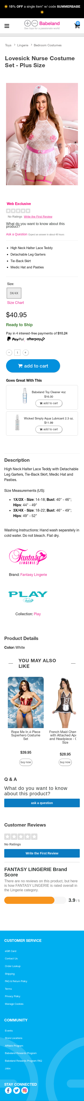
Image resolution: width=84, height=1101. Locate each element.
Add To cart (33, 366)
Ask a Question (16, 234)
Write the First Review (38, 216)
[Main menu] (6, 26)
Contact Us (11, 958)
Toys (8, 45)
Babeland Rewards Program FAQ (23, 1060)
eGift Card (10, 951)
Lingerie (22, 45)
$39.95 (25, 752)
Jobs (8, 1068)
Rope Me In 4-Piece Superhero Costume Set (25, 735)
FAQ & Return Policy (16, 981)
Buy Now (26, 762)
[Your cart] (77, 25)
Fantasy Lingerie (33, 574)
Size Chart (15, 302)
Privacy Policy (12, 996)
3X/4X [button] (14, 293)
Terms (8, 988)
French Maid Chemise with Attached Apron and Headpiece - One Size (65, 737)
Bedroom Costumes (48, 45)
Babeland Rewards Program (21, 1053)
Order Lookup (13, 966)
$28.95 (65, 754)
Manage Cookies (14, 1003)
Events (9, 1030)
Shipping (10, 973)
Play (37, 614)
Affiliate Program (14, 1045)
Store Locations (13, 1038)
